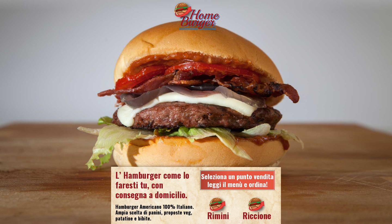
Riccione (257, 215)
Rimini (218, 215)
